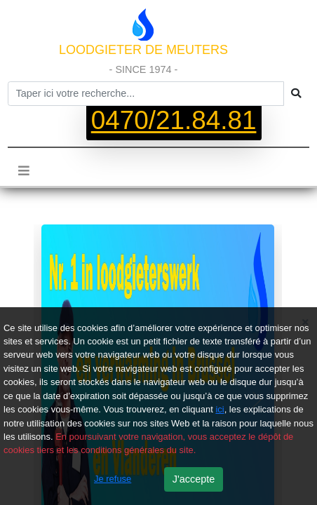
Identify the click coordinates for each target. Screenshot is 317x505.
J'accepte (194, 479)
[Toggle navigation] (24, 170)
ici (219, 409)
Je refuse (112, 478)
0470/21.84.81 (174, 121)
